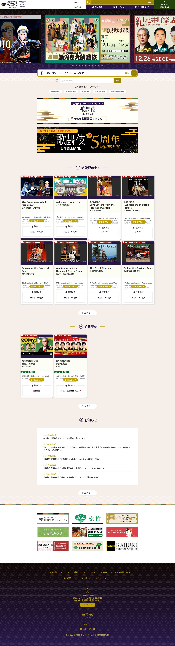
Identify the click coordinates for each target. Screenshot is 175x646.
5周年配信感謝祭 (117, 91)
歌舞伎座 (85, 91)
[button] (73, 65)
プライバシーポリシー (83, 578)
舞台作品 (53, 572)
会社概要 (67, 578)
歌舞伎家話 (55, 91)
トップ (43, 572)
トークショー (65, 572)
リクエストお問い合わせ (121, 572)
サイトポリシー (101, 578)
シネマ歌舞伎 (100, 91)
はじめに (93, 572)
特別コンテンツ (80, 572)
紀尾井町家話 (71, 91)
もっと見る (86, 313)
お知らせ (104, 572)
